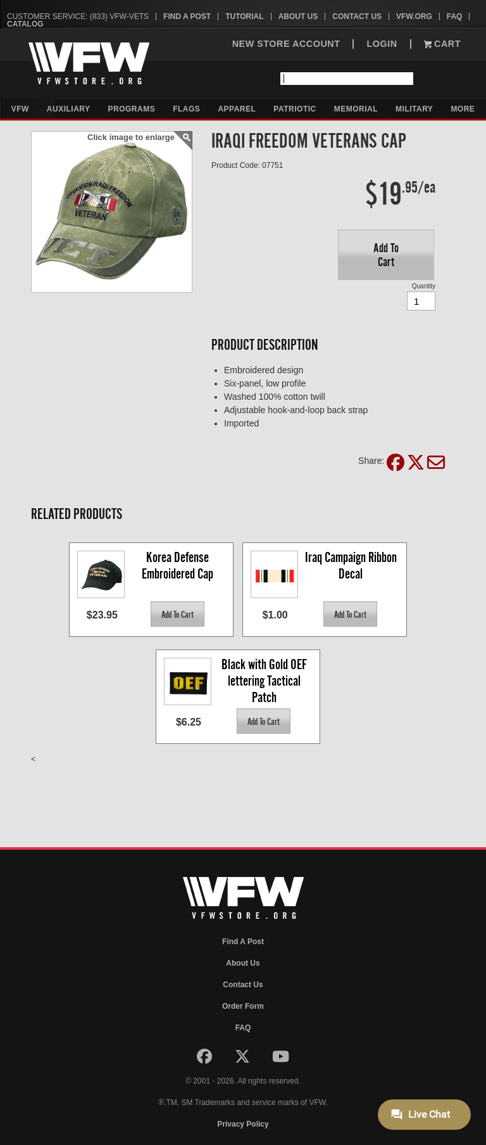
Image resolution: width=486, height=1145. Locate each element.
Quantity (423, 286)
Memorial (356, 109)
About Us (298, 16)
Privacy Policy (242, 1124)
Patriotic (294, 109)
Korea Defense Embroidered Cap (177, 565)
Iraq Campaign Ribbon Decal (352, 565)
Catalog (25, 24)
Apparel (237, 109)
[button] (386, 254)
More (463, 109)
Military (414, 109)
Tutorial (244, 16)
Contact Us (357, 16)
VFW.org (414, 16)
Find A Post (187, 16)
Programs (132, 109)
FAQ (455, 16)
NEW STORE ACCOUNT (286, 44)
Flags (186, 109)
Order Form (243, 1006)
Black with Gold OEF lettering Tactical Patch (265, 680)
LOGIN (381, 44)
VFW (20, 109)
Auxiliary (68, 109)
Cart (442, 44)
